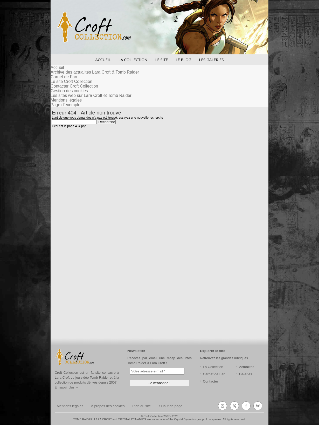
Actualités (246, 367)
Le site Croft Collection (71, 81)
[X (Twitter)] (234, 405)
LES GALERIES (211, 59)
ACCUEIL (103, 59)
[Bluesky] (257, 405)
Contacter (210, 381)
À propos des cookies (108, 406)
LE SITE (161, 59)
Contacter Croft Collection (74, 86)
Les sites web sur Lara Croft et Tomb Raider (91, 95)
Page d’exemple (65, 105)
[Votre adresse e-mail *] (157, 371)
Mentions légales (66, 100)
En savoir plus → (66, 387)
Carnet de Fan (64, 77)
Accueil (57, 67)
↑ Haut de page (170, 406)
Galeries (245, 374)
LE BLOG (183, 59)
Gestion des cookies (69, 91)
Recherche (106, 122)
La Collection (213, 367)
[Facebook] (246, 405)
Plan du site (141, 406)
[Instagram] (222, 405)
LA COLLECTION (133, 59)
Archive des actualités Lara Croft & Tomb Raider (95, 72)
